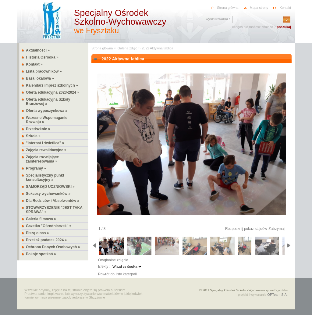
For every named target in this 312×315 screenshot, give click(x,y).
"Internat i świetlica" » (45, 143)
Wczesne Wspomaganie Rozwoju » (46, 120)
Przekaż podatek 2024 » (46, 240)
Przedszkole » (38, 129)
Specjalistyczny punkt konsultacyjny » (45, 177)
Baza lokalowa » (40, 78)
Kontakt (285, 7)
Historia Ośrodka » (42, 57)
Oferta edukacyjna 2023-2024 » (52, 92)
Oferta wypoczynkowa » (46, 111)
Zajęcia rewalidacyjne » (46, 150)
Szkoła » (33, 136)
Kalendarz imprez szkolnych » (52, 85)
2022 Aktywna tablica (157, 48)
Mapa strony (259, 7)
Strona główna (227, 7)
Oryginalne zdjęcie (113, 260)
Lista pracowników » (44, 71)
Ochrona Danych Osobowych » (53, 247)
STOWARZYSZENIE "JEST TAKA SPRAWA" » (54, 210)
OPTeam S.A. (277, 294)
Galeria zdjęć (127, 48)
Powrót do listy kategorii (117, 274)
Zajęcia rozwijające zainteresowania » (42, 159)
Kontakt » (34, 64)
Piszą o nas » (37, 233)
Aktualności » (38, 50)
